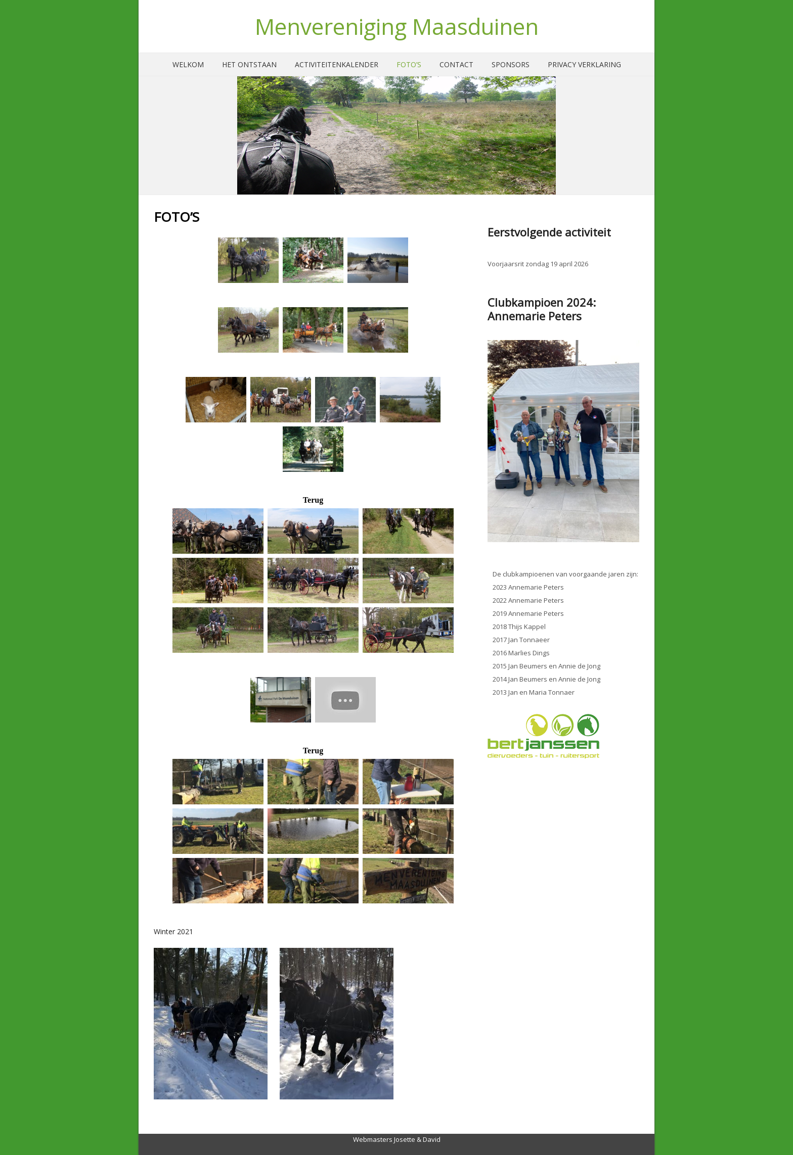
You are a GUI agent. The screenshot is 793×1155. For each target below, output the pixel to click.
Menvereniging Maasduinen (397, 26)
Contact (456, 64)
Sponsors (511, 64)
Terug (313, 500)
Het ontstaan (249, 64)
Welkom (188, 64)
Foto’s (408, 64)
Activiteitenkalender (336, 64)
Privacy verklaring (584, 64)
